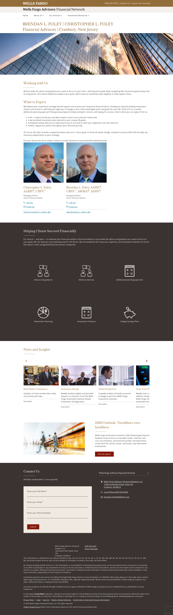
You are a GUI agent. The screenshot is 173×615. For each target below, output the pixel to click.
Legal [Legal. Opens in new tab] (38, 600)
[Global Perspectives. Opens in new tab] (116, 385)
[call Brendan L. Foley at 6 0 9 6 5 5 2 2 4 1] (71, 202)
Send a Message (91, 549)
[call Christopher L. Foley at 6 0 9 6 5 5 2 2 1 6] (28, 202)
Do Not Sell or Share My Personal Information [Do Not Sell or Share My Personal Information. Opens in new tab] (91, 600)
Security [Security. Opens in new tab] (46, 600)
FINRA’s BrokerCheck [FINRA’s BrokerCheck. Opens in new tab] (32, 607)
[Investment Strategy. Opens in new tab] (78, 386)
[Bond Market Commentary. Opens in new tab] (41, 384)
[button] (37, 212)
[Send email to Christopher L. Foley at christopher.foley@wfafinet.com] (29, 206)
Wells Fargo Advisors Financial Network (117, 473)
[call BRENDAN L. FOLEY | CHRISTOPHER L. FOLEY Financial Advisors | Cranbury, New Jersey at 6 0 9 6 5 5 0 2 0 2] (116, 492)
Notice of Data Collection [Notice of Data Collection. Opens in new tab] (61, 600)
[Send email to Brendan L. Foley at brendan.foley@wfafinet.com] (71, 206)
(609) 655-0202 (111, 3)
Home (25, 15)
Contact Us (125, 3)
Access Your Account (141, 3)
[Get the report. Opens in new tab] (104, 454)
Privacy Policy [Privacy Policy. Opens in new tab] (29, 600)
